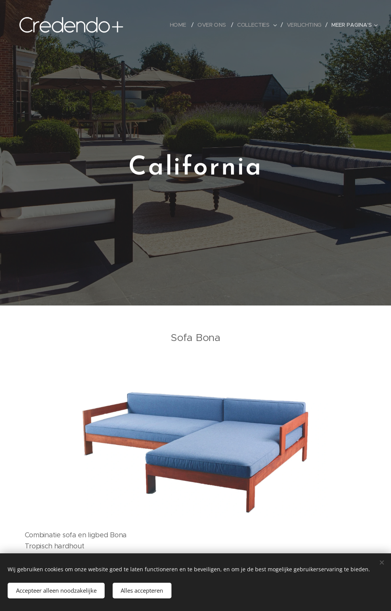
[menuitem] (179, 24)
